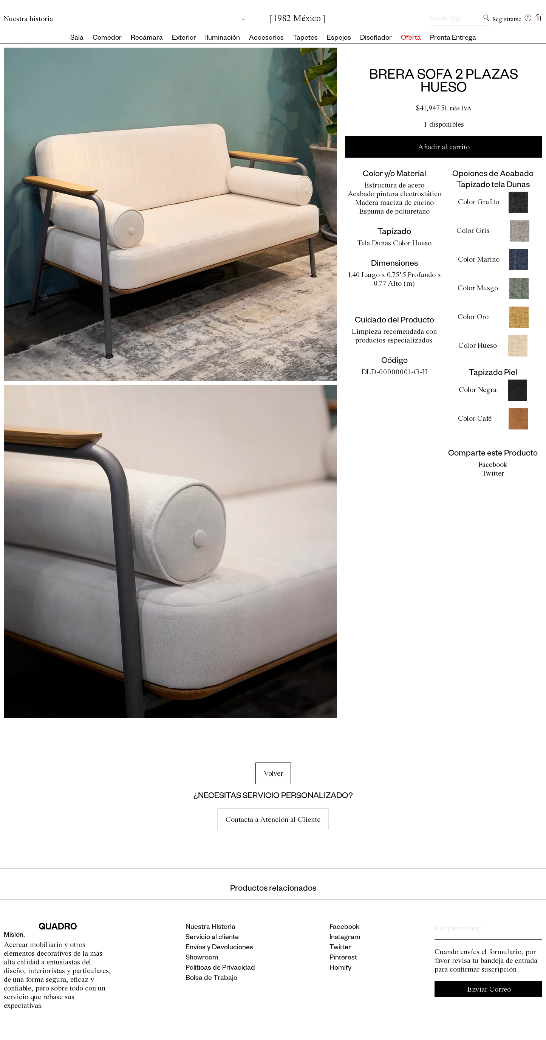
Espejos (339, 38)
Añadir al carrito (444, 147)
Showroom (202, 958)
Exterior (184, 38)
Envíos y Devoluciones (219, 948)
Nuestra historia (28, 18)
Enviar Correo (489, 989)
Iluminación (222, 38)
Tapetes (305, 38)
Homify (340, 968)
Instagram (344, 938)
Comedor (107, 38)
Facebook (492, 464)
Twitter (493, 473)
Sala (77, 38)
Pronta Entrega (453, 38)
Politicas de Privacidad (220, 968)
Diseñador (376, 38)
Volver (273, 773)
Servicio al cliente (212, 938)
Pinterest (343, 958)
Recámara (147, 38)
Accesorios (266, 38)
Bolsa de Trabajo (211, 979)
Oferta (411, 38)
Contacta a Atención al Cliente (273, 819)
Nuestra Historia (210, 928)
